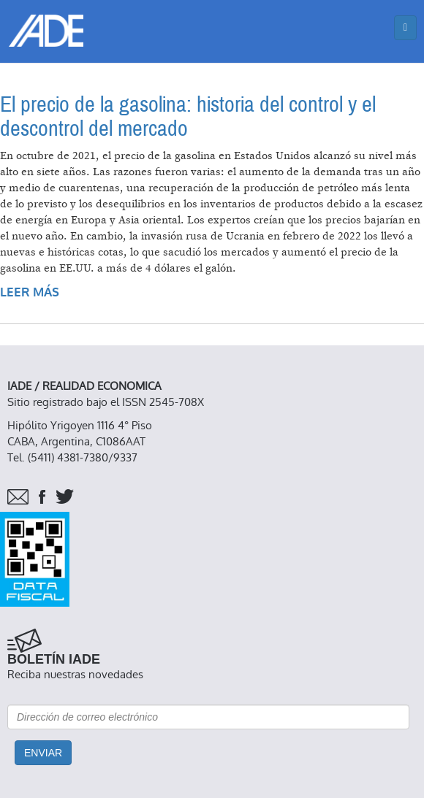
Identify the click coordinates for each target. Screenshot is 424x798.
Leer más (29, 292)
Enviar (43, 753)
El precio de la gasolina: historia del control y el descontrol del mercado (188, 117)
